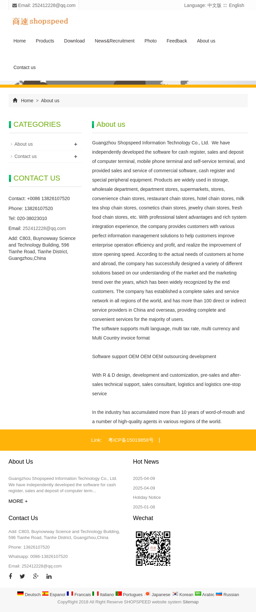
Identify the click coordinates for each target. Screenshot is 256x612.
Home (20, 40)
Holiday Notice (147, 497)
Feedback (177, 40)
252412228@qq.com (44, 228)
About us (206, 40)
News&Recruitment (114, 40)
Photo (150, 40)
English (236, 5)
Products (45, 40)
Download (74, 40)
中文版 (214, 5)
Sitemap (191, 601)
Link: (96, 440)
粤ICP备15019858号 (131, 440)
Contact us (25, 67)
